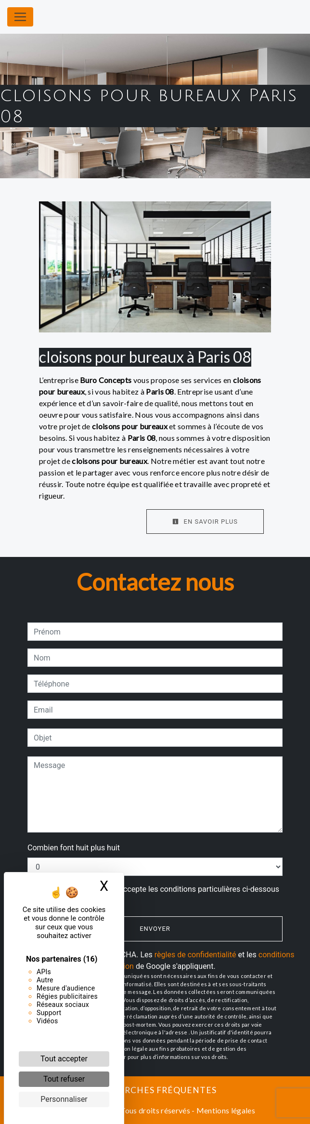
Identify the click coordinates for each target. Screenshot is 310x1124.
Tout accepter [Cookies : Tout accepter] (64, 1058)
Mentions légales (225, 1110)
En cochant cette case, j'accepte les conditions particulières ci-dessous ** (158, 895)
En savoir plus (205, 521)
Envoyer (155, 928)
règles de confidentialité (195, 954)
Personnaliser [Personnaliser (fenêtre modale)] (64, 1099)
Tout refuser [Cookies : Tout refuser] (64, 1079)
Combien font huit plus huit (73, 847)
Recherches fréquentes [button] (155, 1090)
